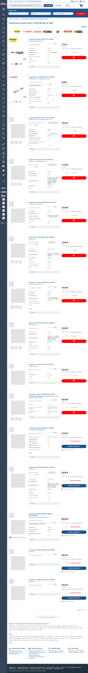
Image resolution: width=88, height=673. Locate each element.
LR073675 (24, 640)
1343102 (17, 640)
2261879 (19, 638)
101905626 (62, 636)
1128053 (11, 640)
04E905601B (20, 636)
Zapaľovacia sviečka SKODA (73, 625)
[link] (18, 562)
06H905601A (45, 636)
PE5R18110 (69, 636)
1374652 (75, 638)
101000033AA (54, 636)
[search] (25, 5)
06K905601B (37, 636)
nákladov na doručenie (77, 48)
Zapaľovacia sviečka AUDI (32, 627)
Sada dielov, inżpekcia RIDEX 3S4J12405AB (44, 395)
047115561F (40, 638)
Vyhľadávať (48, 5)
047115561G (62, 638)
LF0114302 (51, 640)
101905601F (12, 636)
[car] (63, 14)
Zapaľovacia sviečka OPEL (16, 629)
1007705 (47, 638)
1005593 (33, 638)
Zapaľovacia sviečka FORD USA (18, 625)
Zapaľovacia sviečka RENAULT (34, 629)
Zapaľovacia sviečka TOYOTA (52, 629)
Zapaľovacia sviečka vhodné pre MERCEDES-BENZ (56, 627)
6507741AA (30, 640)
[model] (41, 14)
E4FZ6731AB (39, 640)
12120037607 (78, 636)
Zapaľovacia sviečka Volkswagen (54, 625)
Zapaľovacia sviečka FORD (36, 625)
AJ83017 (58, 640)
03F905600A (12, 638)
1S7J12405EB (66, 640)
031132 (45, 640)
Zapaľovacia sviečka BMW (16, 627)
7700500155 (29, 636)
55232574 (70, 638)
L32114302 (54, 638)
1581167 (81, 638)
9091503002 (26, 638)
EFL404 (73, 640)
